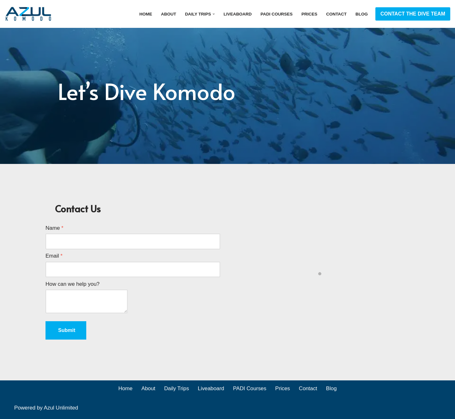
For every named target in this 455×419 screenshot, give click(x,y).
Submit (66, 330)
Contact (336, 14)
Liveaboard (236, 14)
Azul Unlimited (61, 408)
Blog (361, 14)
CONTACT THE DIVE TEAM (412, 13)
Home (144, 14)
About (167, 14)
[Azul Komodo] (28, 14)
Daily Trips (176, 389)
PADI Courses (276, 14)
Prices (309, 14)
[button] (212, 14)
